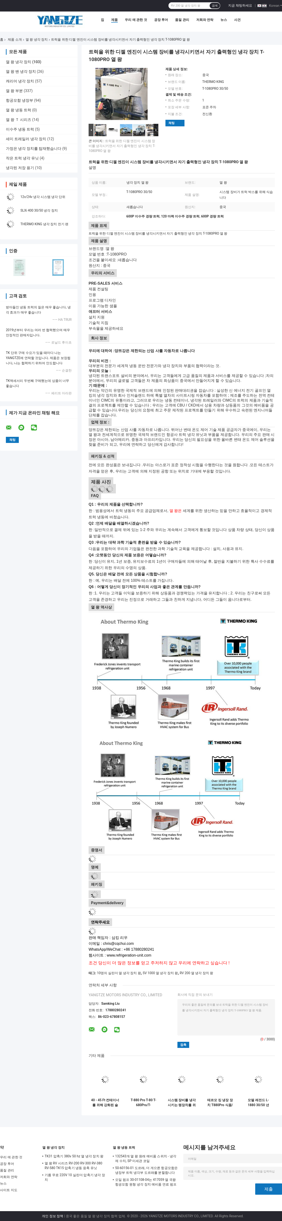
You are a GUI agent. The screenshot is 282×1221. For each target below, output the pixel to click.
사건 (237, 20)
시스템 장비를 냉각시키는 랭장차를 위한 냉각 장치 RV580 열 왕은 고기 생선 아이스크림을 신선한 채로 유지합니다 (182, 1102)
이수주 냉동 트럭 (20, 129)
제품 (114, 20)
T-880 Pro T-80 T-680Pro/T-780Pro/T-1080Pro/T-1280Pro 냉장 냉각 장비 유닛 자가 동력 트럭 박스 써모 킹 (143, 1102)
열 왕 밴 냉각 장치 (21, 71)
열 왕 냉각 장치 (37, 39)
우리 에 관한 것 (136, 20)
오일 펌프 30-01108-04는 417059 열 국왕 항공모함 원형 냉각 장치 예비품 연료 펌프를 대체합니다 (145, 1183)
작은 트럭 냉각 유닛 (22, 158)
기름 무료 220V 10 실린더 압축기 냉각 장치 (75, 1177)
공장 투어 (161, 20)
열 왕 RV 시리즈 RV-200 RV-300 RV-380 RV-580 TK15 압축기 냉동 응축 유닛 (73, 1165)
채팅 (171, 123)
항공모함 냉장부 (19, 100)
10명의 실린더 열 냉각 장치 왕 (119, 973)
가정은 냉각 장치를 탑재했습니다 (33, 148)
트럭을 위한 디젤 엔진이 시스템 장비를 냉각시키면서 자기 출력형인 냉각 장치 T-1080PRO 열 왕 (122, 146)
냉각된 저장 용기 (20, 168)
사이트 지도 (8, 1190)
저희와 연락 (204, 20)
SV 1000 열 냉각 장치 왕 (160, 973)
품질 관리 (182, 20)
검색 (215, 5)
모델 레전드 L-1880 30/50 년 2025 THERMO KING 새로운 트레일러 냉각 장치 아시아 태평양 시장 (258, 1102)
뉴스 (223, 20)
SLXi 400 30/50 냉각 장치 (39, 210)
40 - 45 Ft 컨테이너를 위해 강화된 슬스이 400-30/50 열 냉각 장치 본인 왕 (105, 1102)
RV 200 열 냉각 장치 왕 (196, 973)
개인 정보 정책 (52, 1216)
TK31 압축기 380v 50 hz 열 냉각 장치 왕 (74, 1156)
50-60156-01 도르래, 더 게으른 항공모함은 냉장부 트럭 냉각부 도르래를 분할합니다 (146, 1170)
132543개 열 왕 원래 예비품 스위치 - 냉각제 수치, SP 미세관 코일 (145, 1158)
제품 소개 (15, 39)
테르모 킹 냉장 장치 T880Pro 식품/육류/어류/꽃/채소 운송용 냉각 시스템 (220, 1102)
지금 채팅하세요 (240, 5)
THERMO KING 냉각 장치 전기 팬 (44, 224)
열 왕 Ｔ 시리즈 (18, 119)
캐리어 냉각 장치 (20, 81)
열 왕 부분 (14, 91)
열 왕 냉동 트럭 (18, 110)
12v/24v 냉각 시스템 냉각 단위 (42, 197)
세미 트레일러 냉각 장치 (26, 139)
